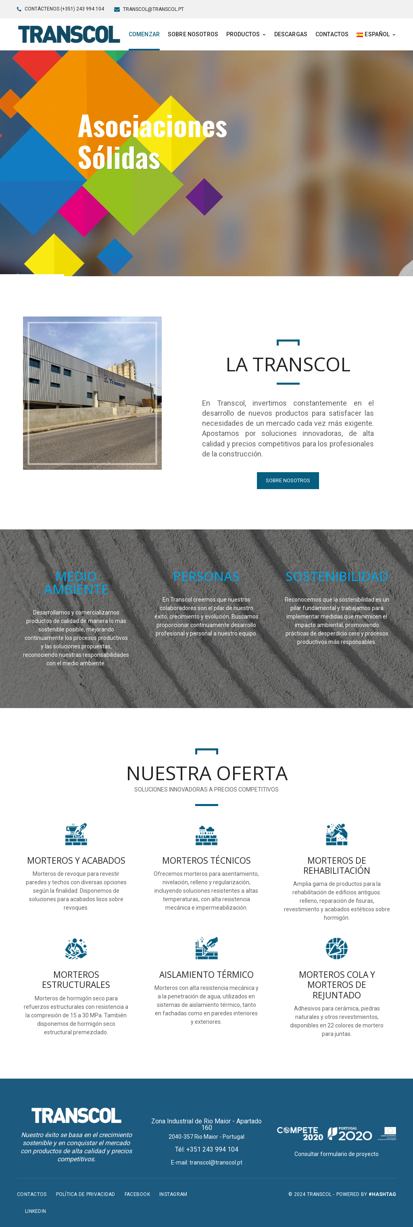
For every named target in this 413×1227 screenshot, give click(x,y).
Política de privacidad (85, 1194)
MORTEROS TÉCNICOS (206, 860)
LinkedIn (35, 1211)
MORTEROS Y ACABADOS (76, 860)
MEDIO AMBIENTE (76, 582)
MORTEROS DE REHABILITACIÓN (336, 865)
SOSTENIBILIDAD (337, 576)
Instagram (173, 1194)
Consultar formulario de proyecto (336, 1154)
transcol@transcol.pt (153, 9)
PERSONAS (206, 576)
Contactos (32, 1194)
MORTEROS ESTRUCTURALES (76, 979)
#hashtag (382, 1194)
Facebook (137, 1194)
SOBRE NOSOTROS (288, 480)
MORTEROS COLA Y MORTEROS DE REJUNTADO (337, 984)
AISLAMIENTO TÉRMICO (206, 974)
